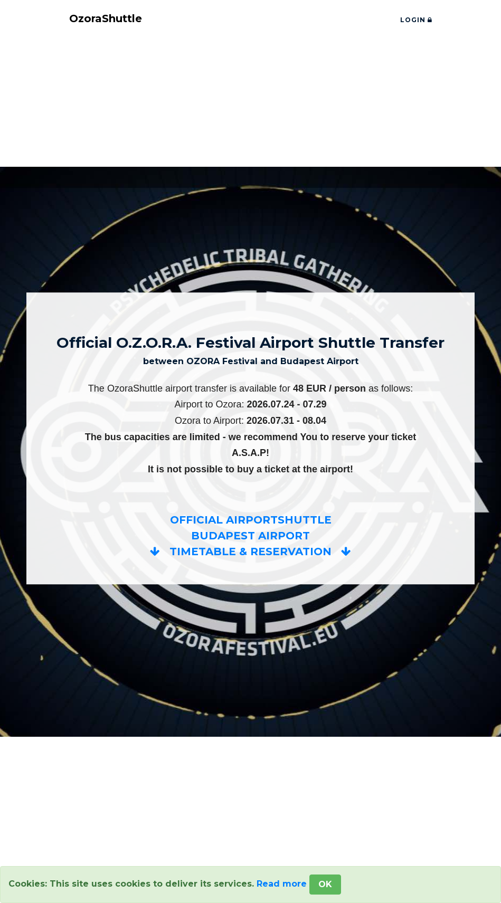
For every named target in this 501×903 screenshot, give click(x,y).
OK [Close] (325, 884)
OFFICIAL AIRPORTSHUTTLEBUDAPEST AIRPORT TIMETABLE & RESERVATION (250, 536)
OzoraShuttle (105, 19)
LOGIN (416, 20)
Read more (282, 884)
